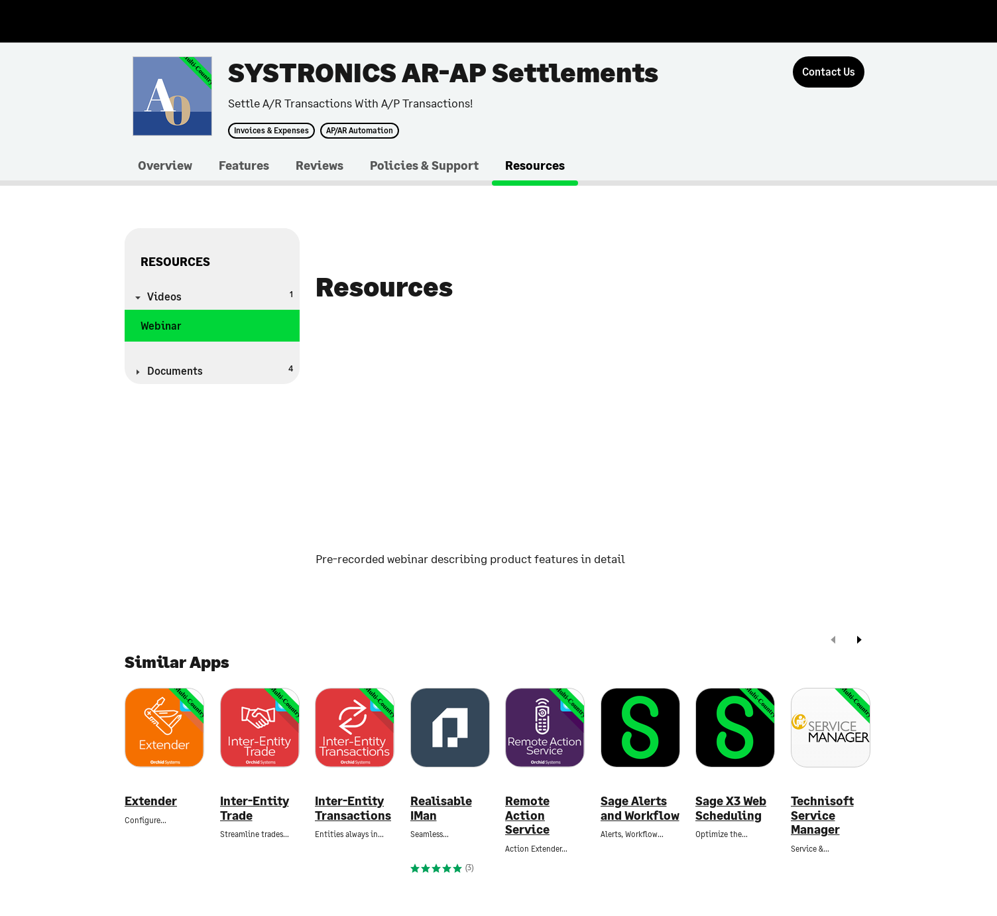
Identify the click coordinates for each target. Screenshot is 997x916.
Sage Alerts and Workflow (640, 808)
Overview (165, 165)
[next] (859, 641)
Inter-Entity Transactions (353, 808)
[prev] (833, 641)
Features (244, 165)
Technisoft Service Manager (822, 815)
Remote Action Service (527, 815)
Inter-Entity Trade (254, 808)
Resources (535, 165)
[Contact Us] (828, 72)
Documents (220, 370)
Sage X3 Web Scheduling (730, 808)
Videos (220, 295)
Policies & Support (424, 165)
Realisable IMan (441, 808)
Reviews (319, 165)
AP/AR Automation (359, 131)
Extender (151, 801)
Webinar (161, 325)
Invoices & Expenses (271, 131)
